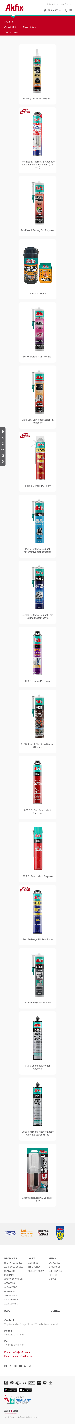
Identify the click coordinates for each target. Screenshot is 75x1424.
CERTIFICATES (55, 1271)
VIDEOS (52, 1279)
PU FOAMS (9, 1275)
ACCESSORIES (11, 1304)
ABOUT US (33, 1263)
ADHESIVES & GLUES (13, 1267)
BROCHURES (55, 1267)
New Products (66, 4)
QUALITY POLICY (36, 1271)
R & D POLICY (34, 1267)
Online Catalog (52, 4)
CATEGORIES (11, 27)
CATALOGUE (54, 1263)
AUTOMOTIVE (10, 1287)
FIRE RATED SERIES (13, 1263)
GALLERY (53, 1275)
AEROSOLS (9, 1283)
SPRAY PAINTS (11, 1299)
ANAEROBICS (10, 1295)
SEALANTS (9, 1271)
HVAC (15, 32)
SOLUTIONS (29, 27)
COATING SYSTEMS (13, 1279)
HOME (6, 32)
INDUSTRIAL (9, 1291)
